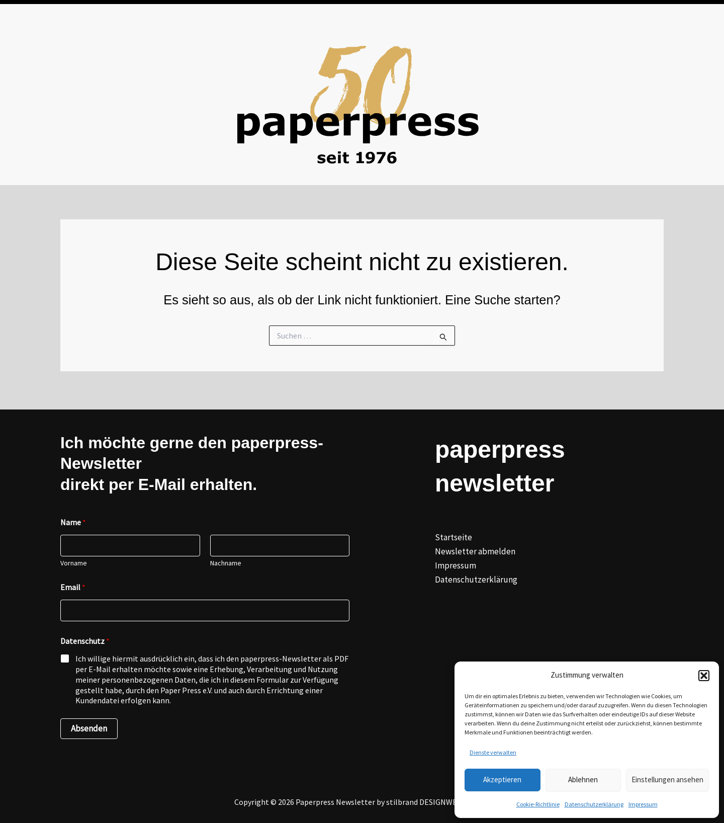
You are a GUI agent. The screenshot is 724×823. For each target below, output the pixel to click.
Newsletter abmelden (475, 551)
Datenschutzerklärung (594, 804)
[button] (704, 676)
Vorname (73, 563)
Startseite (453, 537)
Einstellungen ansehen (667, 779)
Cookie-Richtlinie (538, 804)
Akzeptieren (502, 779)
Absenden (89, 728)
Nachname (225, 563)
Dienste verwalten (493, 752)
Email (72, 587)
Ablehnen (583, 779)
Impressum (643, 804)
